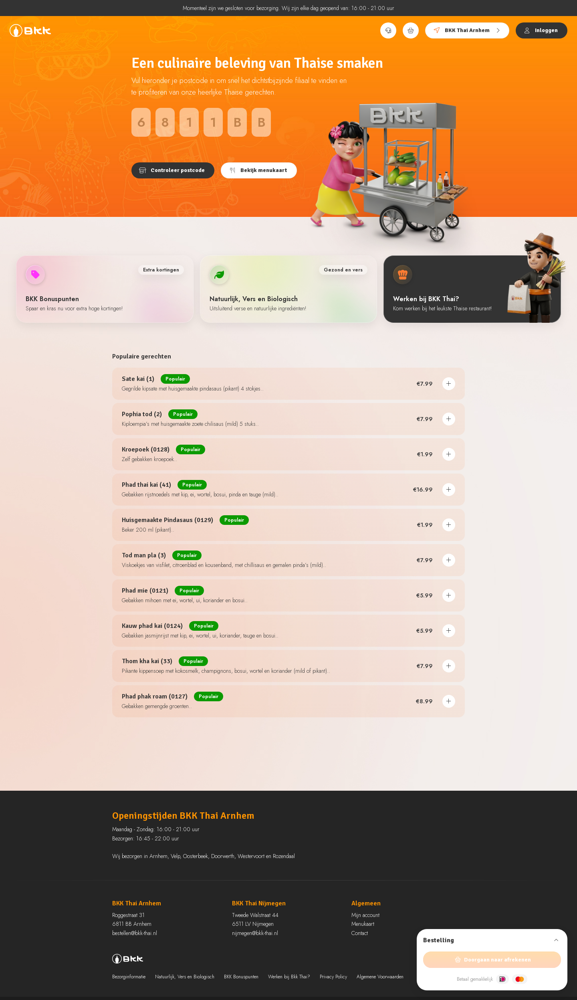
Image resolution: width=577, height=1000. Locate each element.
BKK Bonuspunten (241, 976)
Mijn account (365, 915)
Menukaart (362, 924)
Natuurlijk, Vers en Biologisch (184, 976)
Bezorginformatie (128, 976)
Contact (359, 933)
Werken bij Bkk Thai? (289, 976)
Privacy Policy (333, 976)
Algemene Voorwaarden (380, 976)
